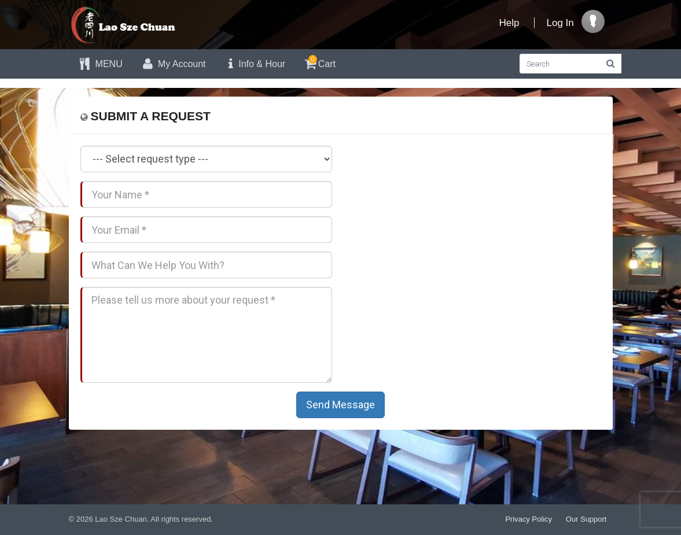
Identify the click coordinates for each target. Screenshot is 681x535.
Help (509, 22)
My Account (173, 64)
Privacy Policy (528, 519)
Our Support (586, 519)
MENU (100, 64)
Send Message (340, 405)
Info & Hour (254, 64)
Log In (560, 22)
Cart (319, 62)
